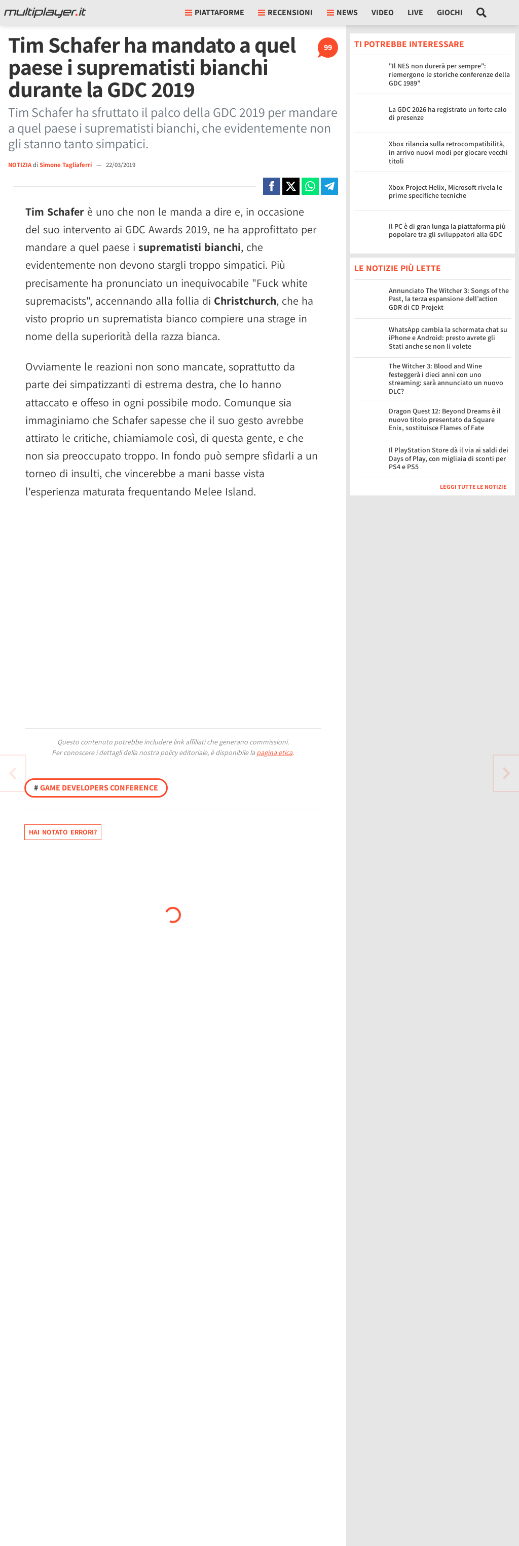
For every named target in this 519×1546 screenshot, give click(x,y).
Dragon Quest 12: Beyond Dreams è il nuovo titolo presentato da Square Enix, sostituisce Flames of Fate (445, 419)
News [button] (342, 12)
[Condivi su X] (291, 186)
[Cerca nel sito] (482, 12)
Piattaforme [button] (214, 12)
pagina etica (274, 752)
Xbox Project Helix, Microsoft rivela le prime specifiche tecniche (445, 191)
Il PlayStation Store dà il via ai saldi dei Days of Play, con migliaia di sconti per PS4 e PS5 (448, 458)
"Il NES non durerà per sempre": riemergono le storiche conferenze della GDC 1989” (449, 74)
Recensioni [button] (285, 12)
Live (415, 12)
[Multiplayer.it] (45, 13)
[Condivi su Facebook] (271, 186)
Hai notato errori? (63, 832)
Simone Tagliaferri (66, 164)
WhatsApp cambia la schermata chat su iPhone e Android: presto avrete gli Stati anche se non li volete (448, 338)
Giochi (450, 12)
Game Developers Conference (96, 787)
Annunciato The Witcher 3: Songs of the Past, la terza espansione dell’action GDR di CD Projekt (449, 299)
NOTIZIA (19, 164)
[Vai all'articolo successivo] (12, 773)
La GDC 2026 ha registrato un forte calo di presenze (448, 113)
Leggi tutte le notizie (473, 486)
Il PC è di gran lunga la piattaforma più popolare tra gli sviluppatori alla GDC (447, 230)
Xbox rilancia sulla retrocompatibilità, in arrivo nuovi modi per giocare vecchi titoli (448, 152)
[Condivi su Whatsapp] (310, 186)
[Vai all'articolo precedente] (506, 773)
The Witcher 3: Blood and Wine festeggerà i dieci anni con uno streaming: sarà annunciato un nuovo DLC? (446, 378)
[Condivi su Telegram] (329, 186)
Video (383, 12)
